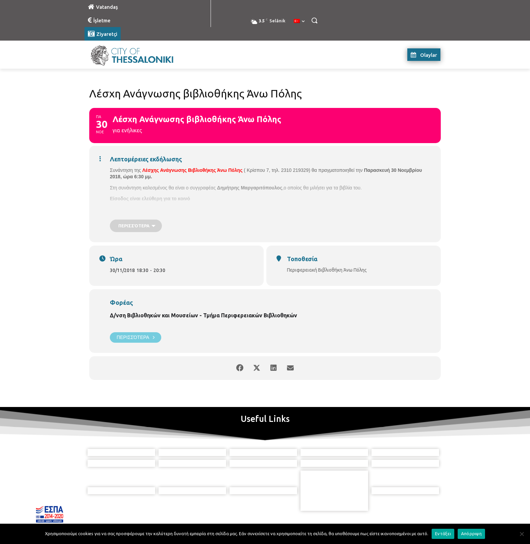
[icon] (296, 506)
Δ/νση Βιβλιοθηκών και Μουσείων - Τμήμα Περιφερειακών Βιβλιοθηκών (203, 315)
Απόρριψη (471, 533)
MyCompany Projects (422, 523)
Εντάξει (443, 533)
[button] (314, 20)
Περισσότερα (135, 337)
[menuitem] (299, 21)
